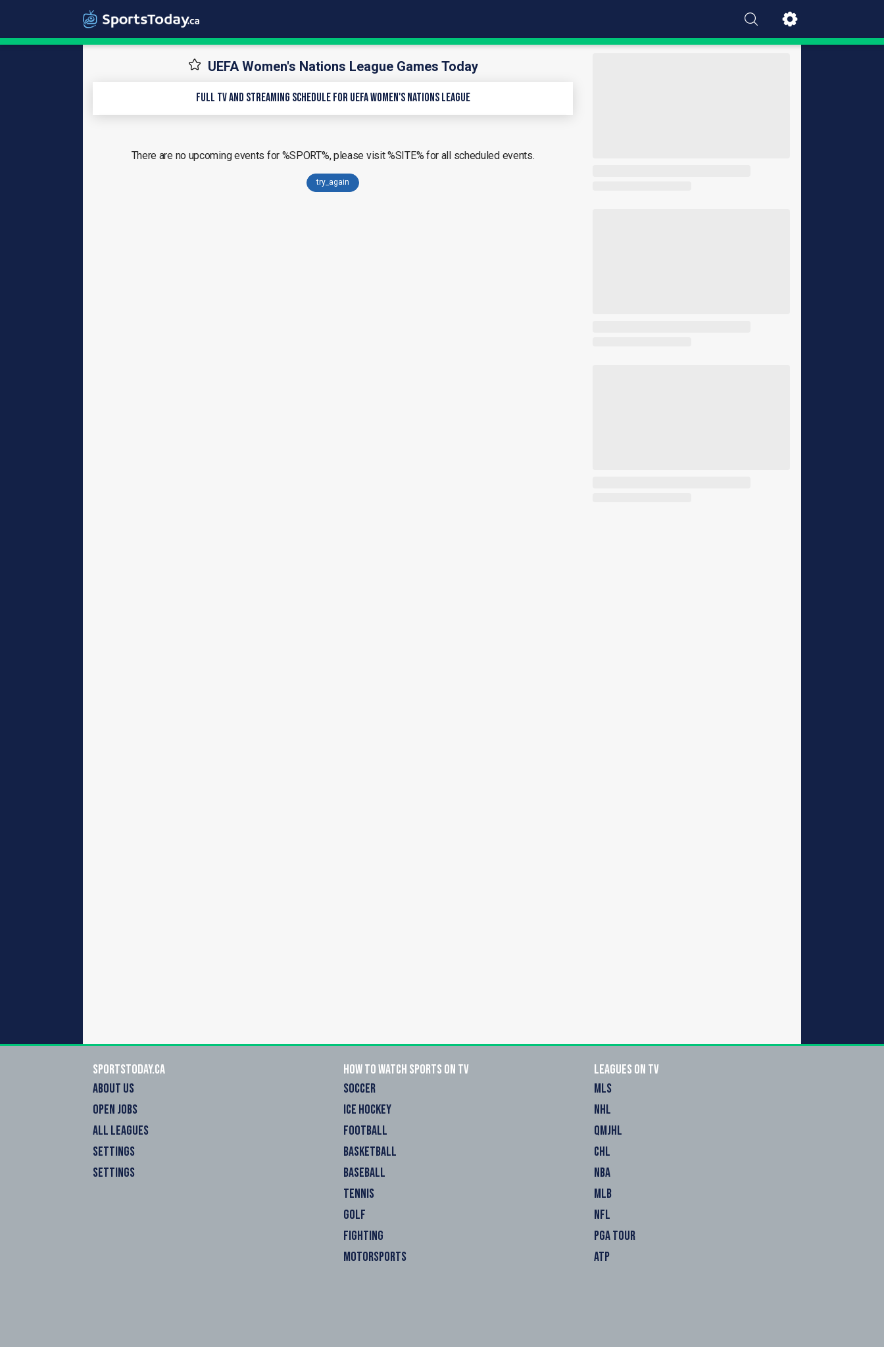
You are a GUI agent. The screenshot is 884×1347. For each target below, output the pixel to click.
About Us (113, 1089)
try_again (332, 182)
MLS (603, 1089)
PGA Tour (614, 1236)
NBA (602, 1173)
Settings (114, 1152)
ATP (602, 1257)
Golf (354, 1215)
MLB (603, 1194)
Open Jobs (115, 1110)
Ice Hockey (367, 1110)
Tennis (358, 1194)
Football (365, 1131)
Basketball (370, 1152)
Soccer (359, 1089)
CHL (602, 1152)
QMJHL (608, 1131)
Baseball (364, 1173)
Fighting (363, 1236)
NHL (602, 1110)
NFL (602, 1215)
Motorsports (374, 1257)
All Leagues (121, 1131)
